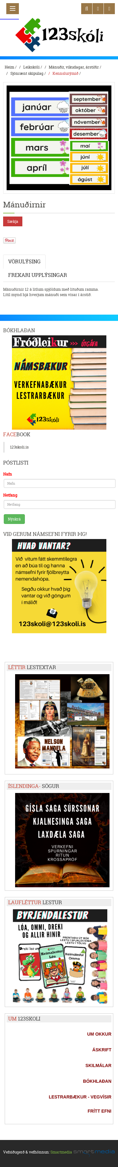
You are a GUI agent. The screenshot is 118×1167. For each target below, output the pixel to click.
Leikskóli (31, 67)
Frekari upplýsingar (37, 275)
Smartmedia (61, 1152)
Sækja (12, 221)
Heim (9, 67)
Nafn (7, 474)
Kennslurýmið (65, 73)
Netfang (10, 495)
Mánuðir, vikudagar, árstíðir (74, 67)
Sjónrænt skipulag (26, 73)
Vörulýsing (24, 261)
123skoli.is (19, 447)
